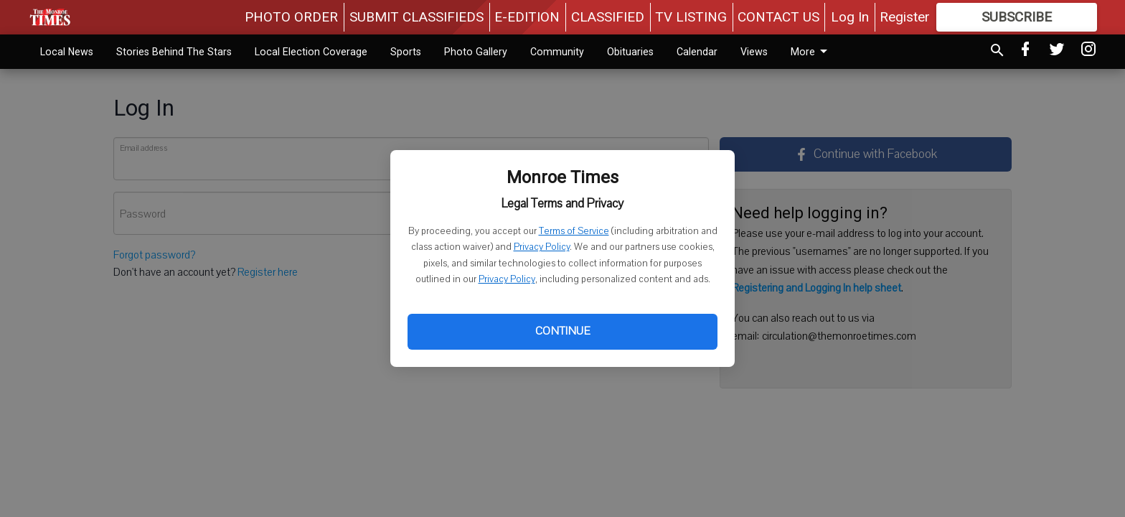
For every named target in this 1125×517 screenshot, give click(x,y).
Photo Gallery (475, 51)
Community (557, 51)
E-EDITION (527, 17)
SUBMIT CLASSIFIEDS (416, 17)
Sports (405, 51)
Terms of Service (574, 231)
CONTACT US (778, 17)
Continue (562, 331)
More (811, 51)
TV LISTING (691, 17)
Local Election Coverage (311, 51)
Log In (850, 17)
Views (754, 51)
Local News (66, 51)
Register (905, 17)
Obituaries (630, 51)
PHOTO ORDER (291, 17)
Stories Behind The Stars (174, 51)
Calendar (697, 51)
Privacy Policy (542, 247)
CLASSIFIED (607, 17)
